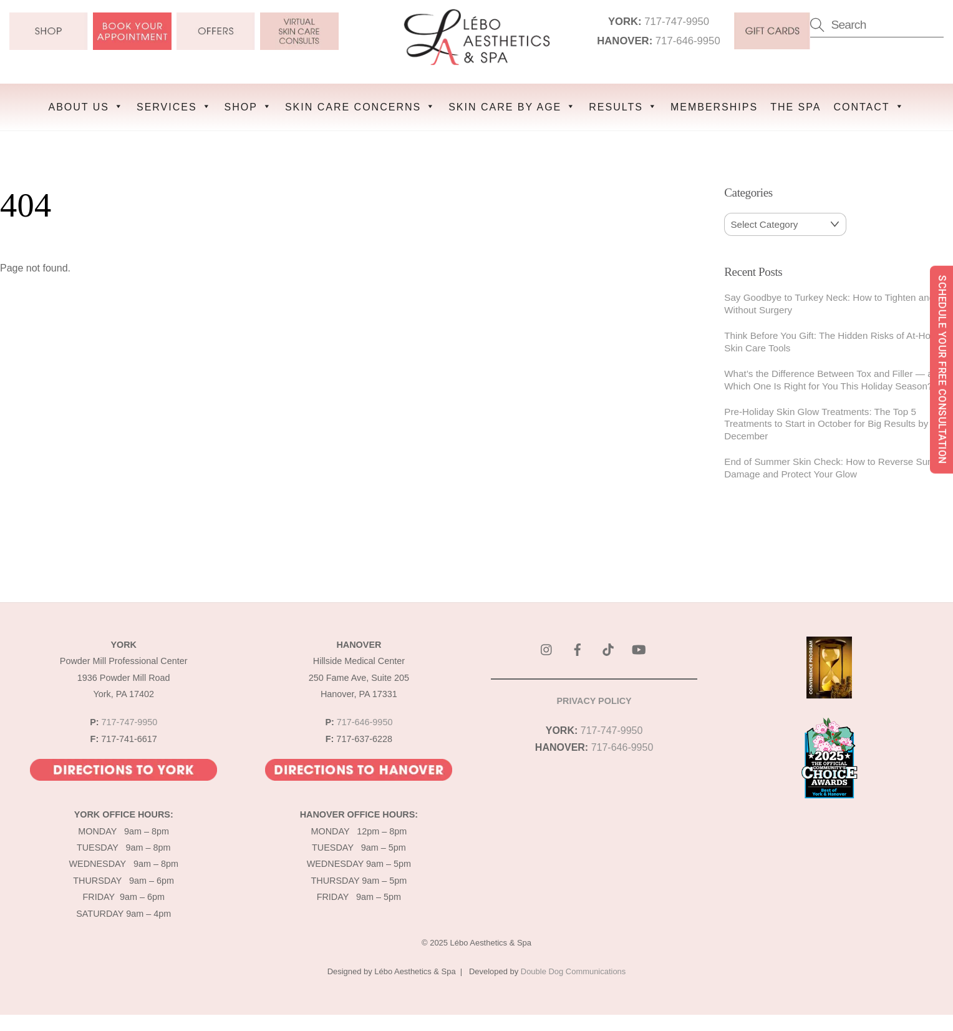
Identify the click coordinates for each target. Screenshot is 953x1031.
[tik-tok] (608, 648)
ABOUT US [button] (86, 105)
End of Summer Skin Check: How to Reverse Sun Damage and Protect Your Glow (828, 467)
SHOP (249, 105)
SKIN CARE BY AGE (512, 105)
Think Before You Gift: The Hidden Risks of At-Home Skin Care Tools (834, 341)
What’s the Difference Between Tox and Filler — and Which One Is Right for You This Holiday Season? (833, 379)
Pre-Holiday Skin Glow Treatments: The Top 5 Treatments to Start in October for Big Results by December (826, 423)
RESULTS (623, 105)
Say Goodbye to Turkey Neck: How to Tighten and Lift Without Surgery (836, 303)
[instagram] (547, 648)
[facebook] (577, 648)
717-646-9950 (688, 42)
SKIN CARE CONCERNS (360, 105)
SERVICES (174, 105)
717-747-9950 (677, 22)
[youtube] (638, 648)
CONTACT (868, 105)
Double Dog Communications (573, 970)
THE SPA (795, 105)
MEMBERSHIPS (714, 105)
